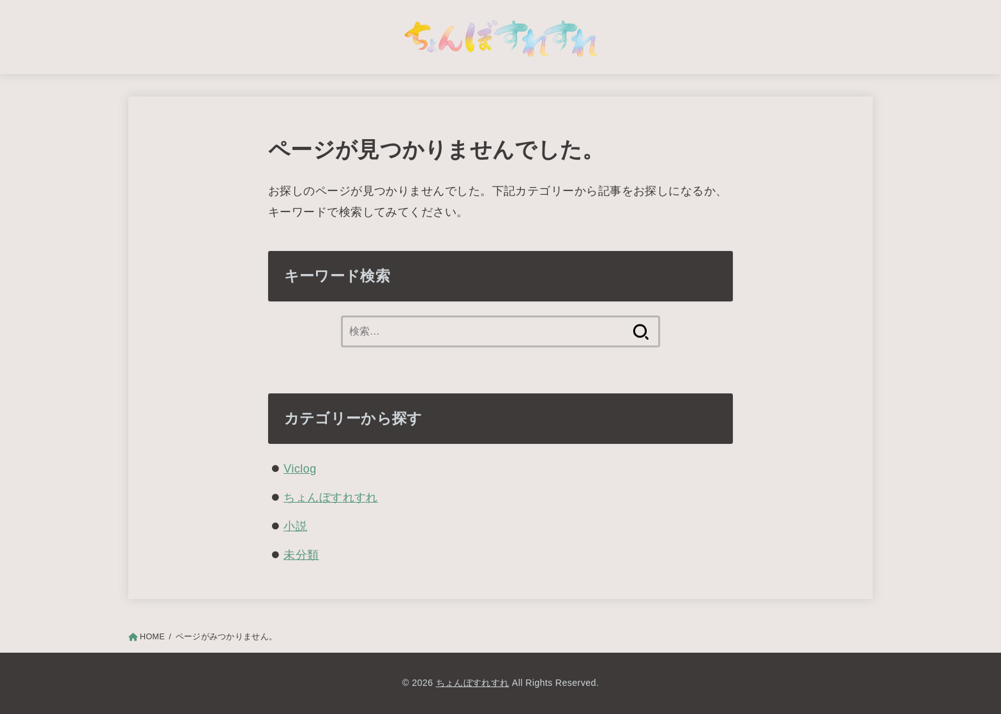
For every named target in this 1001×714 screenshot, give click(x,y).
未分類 (301, 555)
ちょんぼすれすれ (330, 497)
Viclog (299, 468)
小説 (295, 526)
